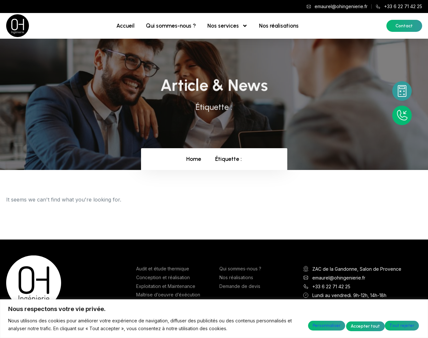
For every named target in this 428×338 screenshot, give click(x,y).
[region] (214, 318)
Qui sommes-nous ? (171, 25)
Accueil (125, 25)
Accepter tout (395, 324)
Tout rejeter (346, 324)
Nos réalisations (279, 25)
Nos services (227, 26)
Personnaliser (298, 324)
